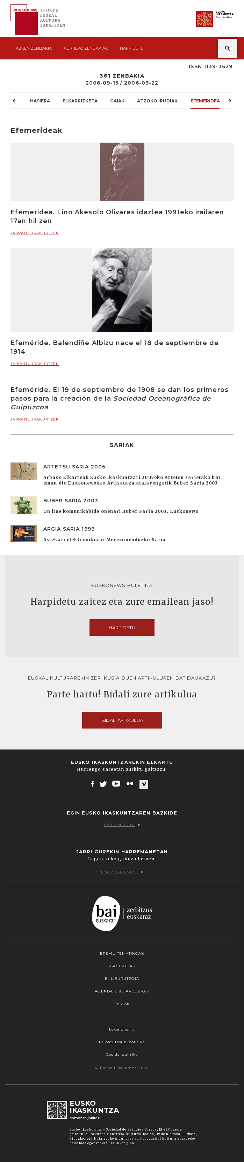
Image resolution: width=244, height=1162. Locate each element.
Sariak (122, 1004)
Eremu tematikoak (122, 953)
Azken (34, 48)
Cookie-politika (122, 1054)
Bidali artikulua (122, 720)
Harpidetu (131, 48)
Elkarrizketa (80, 100)
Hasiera (40, 100)
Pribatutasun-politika (122, 1042)
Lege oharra (122, 1029)
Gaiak (117, 100)
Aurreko (86, 48)
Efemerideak (207, 100)
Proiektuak (121, 966)
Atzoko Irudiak (157, 100)
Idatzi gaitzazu (122, 872)
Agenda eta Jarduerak (122, 991)
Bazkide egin (122, 825)
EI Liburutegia (122, 978)
